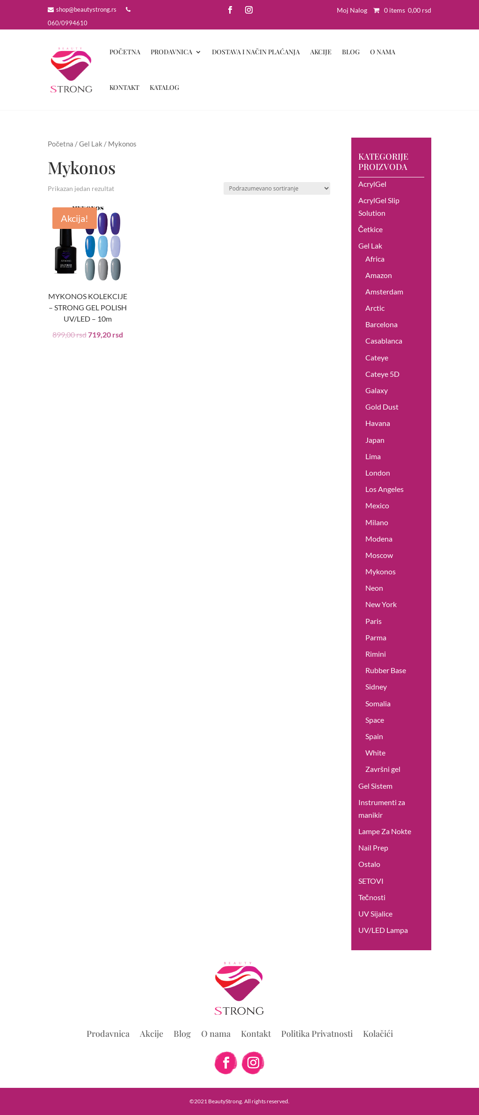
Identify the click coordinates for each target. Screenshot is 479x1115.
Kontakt (124, 87)
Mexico (377, 505)
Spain (374, 736)
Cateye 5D (382, 373)
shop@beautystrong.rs (86, 9)
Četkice (370, 229)
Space (374, 719)
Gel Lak (90, 143)
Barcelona (381, 324)
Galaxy (376, 390)
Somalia (378, 703)
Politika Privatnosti (317, 1034)
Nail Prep (373, 847)
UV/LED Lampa (383, 929)
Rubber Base (385, 670)
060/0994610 (67, 23)
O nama (382, 51)
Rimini (375, 653)
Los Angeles (384, 488)
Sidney (376, 686)
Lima (373, 456)
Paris (373, 620)
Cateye (376, 357)
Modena (378, 538)
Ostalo (369, 863)
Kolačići (378, 1034)
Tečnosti (371, 897)
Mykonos (380, 571)
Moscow (379, 554)
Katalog (164, 87)
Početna (124, 51)
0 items (400, 10)
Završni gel (382, 768)
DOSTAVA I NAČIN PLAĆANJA (256, 51)
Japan (375, 439)
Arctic (375, 307)
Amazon (378, 275)
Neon (374, 587)
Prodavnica (171, 51)
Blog (351, 51)
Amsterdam (384, 291)
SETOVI (371, 880)
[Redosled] (277, 188)
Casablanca (383, 340)
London (377, 472)
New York (381, 604)
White (375, 752)
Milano (376, 522)
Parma (375, 637)
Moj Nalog (352, 10)
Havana (377, 422)
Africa (375, 258)
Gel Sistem (375, 785)
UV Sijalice (375, 913)
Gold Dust (382, 406)
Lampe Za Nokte (384, 831)
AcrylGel (372, 183)
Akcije (321, 51)
